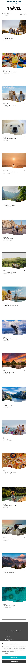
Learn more (5, 653)
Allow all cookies (14, 657)
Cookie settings (14, 661)
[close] (25, 644)
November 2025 (7, 14)
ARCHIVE (23, 14)
